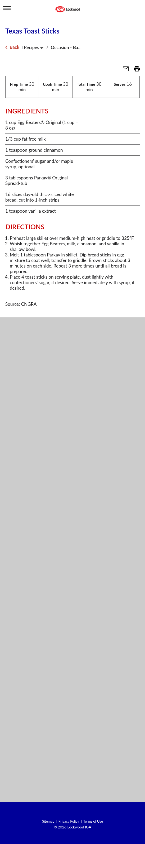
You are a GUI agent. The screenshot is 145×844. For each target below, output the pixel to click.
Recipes (31, 47)
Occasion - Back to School (76, 47)
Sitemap (48, 821)
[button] (124, 70)
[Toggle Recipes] (41, 48)
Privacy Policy (68, 821)
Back (12, 47)
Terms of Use (93, 821)
